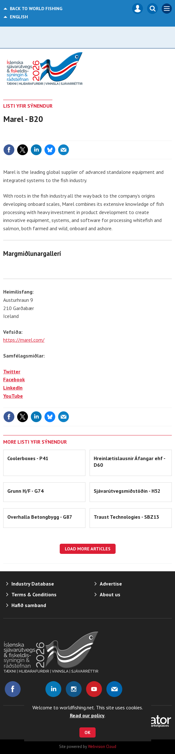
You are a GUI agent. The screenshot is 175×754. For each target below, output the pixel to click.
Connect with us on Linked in (53, 689)
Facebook (14, 379)
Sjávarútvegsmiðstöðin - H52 (127, 491)
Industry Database (32, 583)
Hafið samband (28, 605)
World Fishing (36, 8)
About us (110, 594)
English (19, 16)
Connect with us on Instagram (73, 689)
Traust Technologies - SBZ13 (126, 517)
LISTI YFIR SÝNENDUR (27, 106)
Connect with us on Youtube (94, 689)
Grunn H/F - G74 (25, 491)
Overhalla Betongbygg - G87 (39, 517)
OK (87, 732)
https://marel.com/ (23, 340)
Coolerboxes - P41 (27, 458)
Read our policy (87, 715)
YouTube (13, 396)
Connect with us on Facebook (12, 689)
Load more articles (88, 549)
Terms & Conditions (34, 594)
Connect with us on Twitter (33, 689)
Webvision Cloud (102, 746)
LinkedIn (13, 387)
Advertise (111, 583)
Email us (114, 689)
